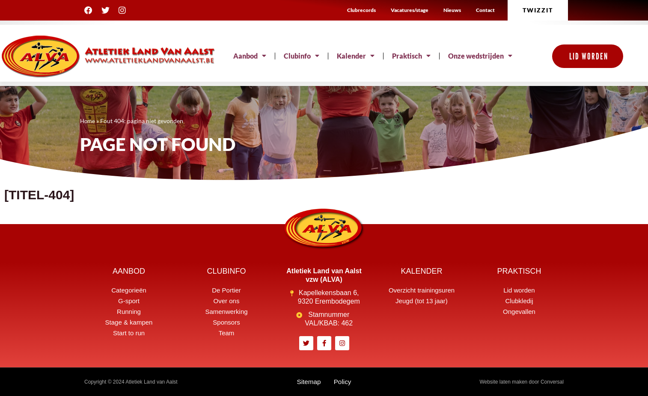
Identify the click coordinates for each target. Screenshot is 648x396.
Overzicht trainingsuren (422, 290)
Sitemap (308, 381)
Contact (485, 10)
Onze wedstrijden (480, 56)
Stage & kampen (129, 322)
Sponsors (226, 322)
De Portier (226, 290)
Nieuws (452, 10)
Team (227, 333)
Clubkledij (519, 300)
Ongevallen (519, 311)
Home (88, 121)
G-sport (129, 300)
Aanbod (249, 56)
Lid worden (519, 290)
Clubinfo (301, 56)
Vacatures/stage (409, 10)
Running (129, 311)
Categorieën (128, 290)
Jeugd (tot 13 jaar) (421, 300)
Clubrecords (361, 10)
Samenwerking (226, 311)
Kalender (356, 56)
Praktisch (411, 56)
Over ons (227, 300)
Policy (343, 381)
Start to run (129, 333)
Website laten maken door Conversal (521, 382)
